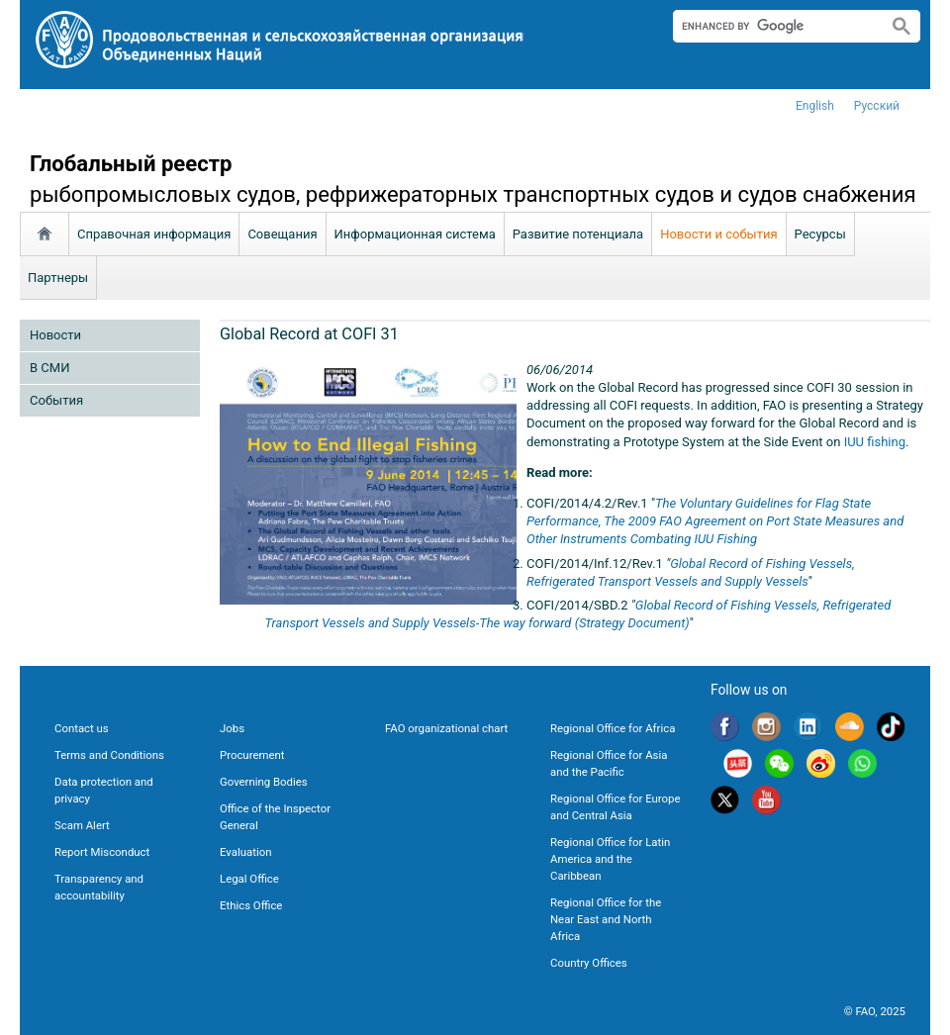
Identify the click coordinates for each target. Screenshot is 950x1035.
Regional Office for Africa (612, 728)
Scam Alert (82, 825)
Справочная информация (154, 234)
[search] (772, 26)
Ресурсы (820, 234)
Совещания (282, 234)
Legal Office (249, 879)
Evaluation (245, 852)
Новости (55, 335)
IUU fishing (874, 441)
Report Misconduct (101, 852)
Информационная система (415, 234)
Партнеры (58, 277)
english (815, 106)
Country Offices (588, 963)
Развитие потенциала (578, 234)
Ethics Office (251, 905)
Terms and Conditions (109, 755)
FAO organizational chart (446, 728)
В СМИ (49, 367)
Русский (877, 106)
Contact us (81, 728)
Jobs (232, 728)
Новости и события (718, 234)
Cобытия (56, 400)
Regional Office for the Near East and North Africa (605, 919)
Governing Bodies (264, 782)
